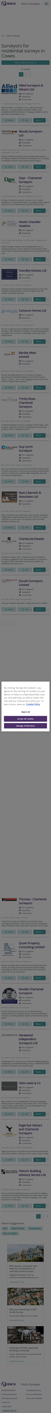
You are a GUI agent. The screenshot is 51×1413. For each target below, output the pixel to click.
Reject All (25, 712)
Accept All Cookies (25, 719)
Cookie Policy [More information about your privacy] (33, 704)
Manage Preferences (25, 726)
